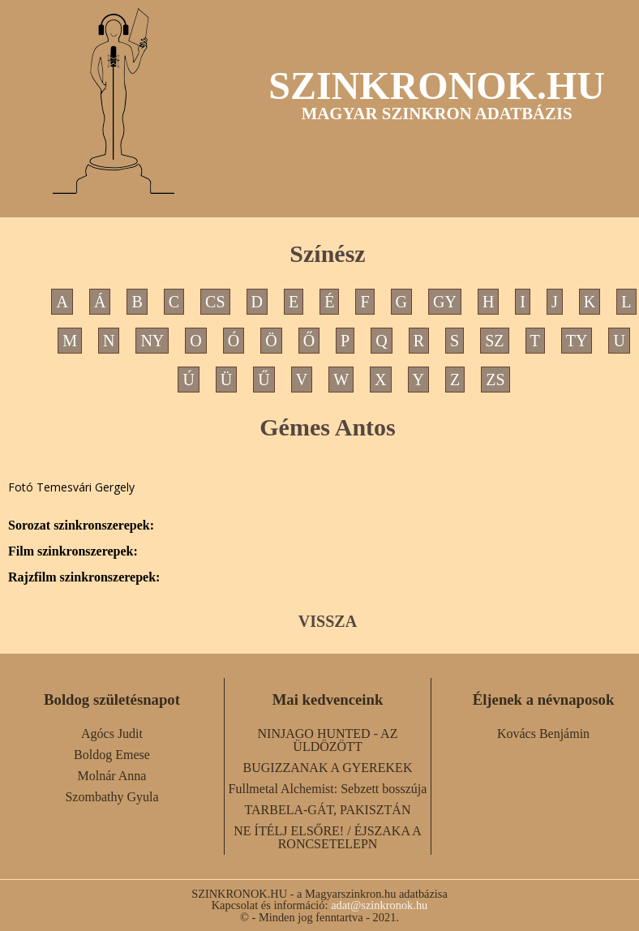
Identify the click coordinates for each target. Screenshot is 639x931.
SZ (494, 341)
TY (577, 341)
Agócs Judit (112, 733)
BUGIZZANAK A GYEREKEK (328, 767)
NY (152, 341)
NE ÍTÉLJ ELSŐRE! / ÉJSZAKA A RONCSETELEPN (328, 837)
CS (215, 302)
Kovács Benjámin (543, 733)
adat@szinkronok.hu (379, 905)
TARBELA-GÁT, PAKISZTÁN (328, 810)
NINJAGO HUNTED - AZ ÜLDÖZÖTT (328, 740)
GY (445, 302)
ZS (495, 379)
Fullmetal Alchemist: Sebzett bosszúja (328, 789)
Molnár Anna (112, 776)
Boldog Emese (112, 755)
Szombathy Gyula (111, 797)
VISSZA (327, 621)
